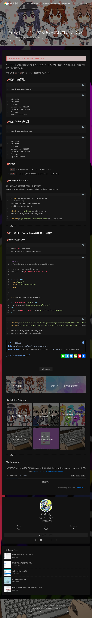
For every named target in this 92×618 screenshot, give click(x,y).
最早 (77, 476)
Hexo (42, 609)
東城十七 (18, 343)
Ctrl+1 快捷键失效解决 (19, 571)
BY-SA (63, 605)
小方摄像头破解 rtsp (19, 579)
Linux (45, 38)
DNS (27, 355)
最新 (72, 476)
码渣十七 (14, 3)
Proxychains (18, 355)
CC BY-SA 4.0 (55, 349)
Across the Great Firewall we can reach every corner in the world (45, 612)
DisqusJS (81, 487)
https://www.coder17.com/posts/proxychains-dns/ (30, 346)
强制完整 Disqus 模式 (56, 471)
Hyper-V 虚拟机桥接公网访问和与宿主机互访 (27, 587)
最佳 (82, 476)
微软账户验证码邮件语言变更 (22, 563)
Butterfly (49, 609)
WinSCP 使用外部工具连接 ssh (22, 554)
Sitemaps (57, 609)
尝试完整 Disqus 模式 (39, 471)
